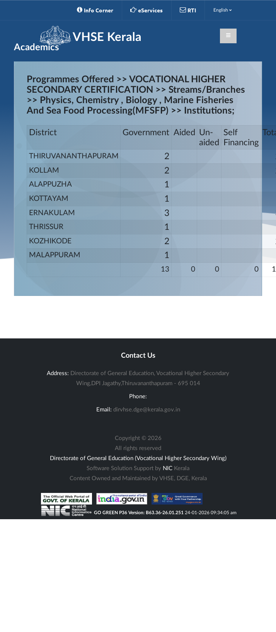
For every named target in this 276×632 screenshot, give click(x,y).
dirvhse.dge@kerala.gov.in (146, 410)
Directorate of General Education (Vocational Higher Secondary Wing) (138, 458)
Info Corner (95, 10)
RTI (188, 10)
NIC (167, 468)
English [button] (222, 10)
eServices (146, 10)
